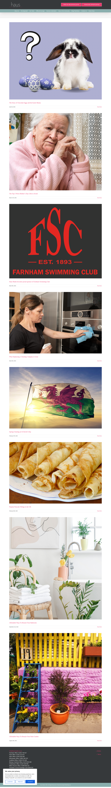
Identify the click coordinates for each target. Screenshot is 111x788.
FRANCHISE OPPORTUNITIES (91, 4)
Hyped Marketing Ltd (66, 784)
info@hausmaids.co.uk (15, 751)
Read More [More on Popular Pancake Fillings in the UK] (99, 511)
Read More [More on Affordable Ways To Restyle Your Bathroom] (99, 626)
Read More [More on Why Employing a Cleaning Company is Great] (99, 360)
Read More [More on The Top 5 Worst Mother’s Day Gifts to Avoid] (99, 197)
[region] (20, 777)
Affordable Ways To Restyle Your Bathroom (23, 623)
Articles (99, 751)
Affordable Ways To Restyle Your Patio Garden (24, 736)
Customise (10, 781)
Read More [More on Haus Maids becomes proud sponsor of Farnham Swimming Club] (99, 285)
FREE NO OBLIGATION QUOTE (71, 4)
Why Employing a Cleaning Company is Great (23, 357)
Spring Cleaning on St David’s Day (20, 432)
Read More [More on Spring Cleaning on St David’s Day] (99, 435)
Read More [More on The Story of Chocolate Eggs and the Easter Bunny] (99, 106)
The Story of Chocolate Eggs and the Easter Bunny (25, 103)
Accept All (30, 781)
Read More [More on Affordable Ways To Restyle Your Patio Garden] (99, 740)
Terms (99, 754)
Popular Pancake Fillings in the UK (20, 507)
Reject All (20, 781)
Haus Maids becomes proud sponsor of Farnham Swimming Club (29, 282)
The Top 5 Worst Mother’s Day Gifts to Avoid (23, 194)
